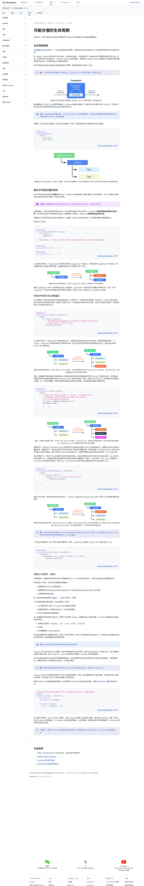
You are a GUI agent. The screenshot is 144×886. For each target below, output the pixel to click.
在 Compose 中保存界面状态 (48, 764)
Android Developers (39, 23)
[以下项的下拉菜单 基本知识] (29, 2)
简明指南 (39, 13)
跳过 (58, 107)
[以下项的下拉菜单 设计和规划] (44, 2)
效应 (62, 116)
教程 (12, 13)
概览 (3, 13)
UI (27, 8)
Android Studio (134, 2)
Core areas (18, 8)
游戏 (50, 882)
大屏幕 (70, 882)
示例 (20, 13)
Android (32, 882)
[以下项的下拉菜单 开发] (55, 2)
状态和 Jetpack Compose (47, 757)
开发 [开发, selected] (51, 2)
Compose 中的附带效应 (46, 760)
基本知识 (24, 2)
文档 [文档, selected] (29, 13)
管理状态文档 (42, 50)
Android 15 (90, 882)
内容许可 (49, 773)
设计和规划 (38, 2)
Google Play (65, 2)
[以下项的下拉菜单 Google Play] (71, 2)
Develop (6, 8)
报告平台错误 (129, 882)
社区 (78, 2)
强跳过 (54, 598)
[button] (12, 17)
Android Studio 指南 (112, 882)
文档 (70, 23)
